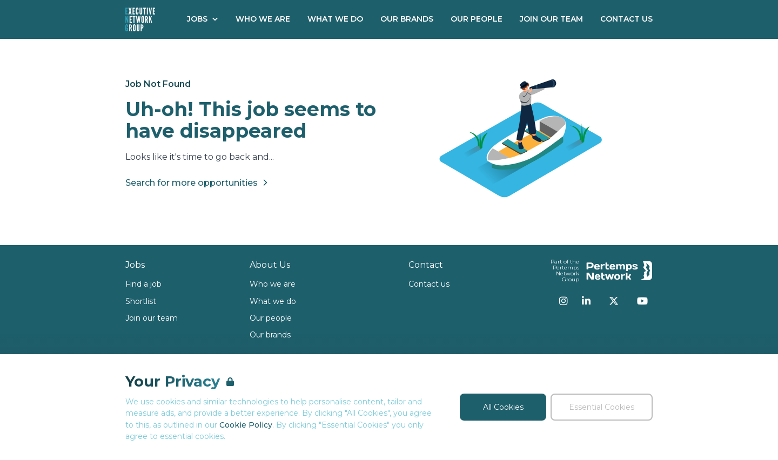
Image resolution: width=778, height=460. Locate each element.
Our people (271, 318)
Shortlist (140, 301)
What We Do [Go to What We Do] (335, 19)
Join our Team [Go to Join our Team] (551, 19)
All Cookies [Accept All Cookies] (503, 407)
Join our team (151, 318)
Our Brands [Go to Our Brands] (406, 19)
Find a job (143, 284)
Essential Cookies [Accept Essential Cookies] (601, 407)
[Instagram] (563, 300)
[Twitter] (613, 300)
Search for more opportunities (198, 182)
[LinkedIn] (586, 300)
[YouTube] (642, 300)
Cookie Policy (245, 425)
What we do (273, 301)
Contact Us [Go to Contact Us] (626, 19)
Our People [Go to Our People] (476, 19)
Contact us (429, 284)
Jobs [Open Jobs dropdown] (202, 19)
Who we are (273, 284)
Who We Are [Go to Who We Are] (263, 19)
